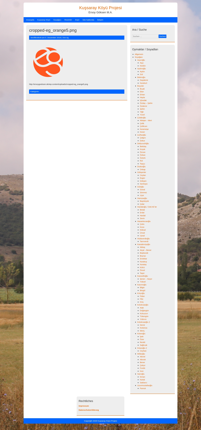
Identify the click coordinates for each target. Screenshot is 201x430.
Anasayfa (30, 20)
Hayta (142, 97)
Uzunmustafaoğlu (144, 385)
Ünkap (142, 169)
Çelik (142, 123)
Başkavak (144, 253)
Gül (141, 74)
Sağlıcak (143, 345)
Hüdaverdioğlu (143, 238)
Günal (142, 189)
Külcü (142, 267)
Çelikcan (143, 126)
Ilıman (142, 377)
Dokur (142, 141)
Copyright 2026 (91, 421)
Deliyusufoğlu (143, 143)
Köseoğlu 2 (142, 348)
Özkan (142, 155)
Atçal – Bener (145, 250)
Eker (142, 92)
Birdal (142, 210)
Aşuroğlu (141, 60)
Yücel (142, 115)
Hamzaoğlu (142, 198)
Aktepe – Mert (146, 120)
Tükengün (144, 316)
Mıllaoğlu (141, 354)
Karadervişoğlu (143, 244)
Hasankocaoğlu (143, 221)
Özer (142, 339)
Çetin (142, 224)
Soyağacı (57, 20)
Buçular (140, 86)
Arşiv (77, 20)
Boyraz (143, 256)
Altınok (143, 359)
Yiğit (142, 112)
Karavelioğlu (142, 276)
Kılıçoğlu (141, 293)
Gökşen (143, 181)
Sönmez (143, 192)
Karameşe (144, 129)
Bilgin (142, 287)
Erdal (142, 212)
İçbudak (143, 100)
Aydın (142, 71)
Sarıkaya (143, 184)
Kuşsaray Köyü (43, 20)
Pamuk (143, 388)
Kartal (142, 380)
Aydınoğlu (141, 68)
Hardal (142, 215)
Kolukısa (143, 328)
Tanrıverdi (144, 241)
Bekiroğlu (141, 77)
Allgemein (139, 54)
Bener (142, 362)
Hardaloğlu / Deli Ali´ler (147, 207)
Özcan (142, 152)
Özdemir (143, 106)
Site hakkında (88, 20)
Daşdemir (144, 80)
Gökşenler (141, 172)
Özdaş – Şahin (146, 103)
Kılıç (142, 302)
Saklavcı (143, 382)
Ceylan (143, 175)
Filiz (141, 299)
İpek (141, 336)
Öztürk (142, 158)
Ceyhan (143, 351)
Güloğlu (140, 187)
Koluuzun (144, 313)
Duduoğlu (141, 166)
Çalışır (142, 365)
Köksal (143, 230)
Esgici (142, 178)
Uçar (142, 195)
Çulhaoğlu (141, 135)
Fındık (142, 368)
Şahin (142, 109)
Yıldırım (143, 319)
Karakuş (143, 262)
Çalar (142, 204)
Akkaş (142, 247)
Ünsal (142, 233)
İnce (141, 371)
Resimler (68, 20)
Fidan (142, 296)
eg (67, 37)
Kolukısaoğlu (142, 305)
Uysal (142, 236)
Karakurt (143, 83)
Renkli (142, 342)
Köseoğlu (141, 333)
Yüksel (143, 282)
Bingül (142, 290)
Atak (142, 308)
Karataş (143, 264)
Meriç (142, 331)
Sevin (142, 218)
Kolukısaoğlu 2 (143, 322)
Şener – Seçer (146, 279)
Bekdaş (143, 146)
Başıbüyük (144, 201)
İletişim (100, 20)
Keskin (143, 66)
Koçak (142, 149)
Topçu (142, 164)
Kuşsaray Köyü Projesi (100, 7)
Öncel (142, 270)
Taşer (142, 273)
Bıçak (142, 89)
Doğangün (144, 310)
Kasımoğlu (141, 285)
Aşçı (142, 63)
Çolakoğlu (141, 117)
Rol (141, 161)
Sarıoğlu (140, 374)
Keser (142, 132)
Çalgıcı (143, 138)
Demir (142, 325)
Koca (142, 227)
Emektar (143, 259)
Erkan (142, 94)
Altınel (142, 356)
